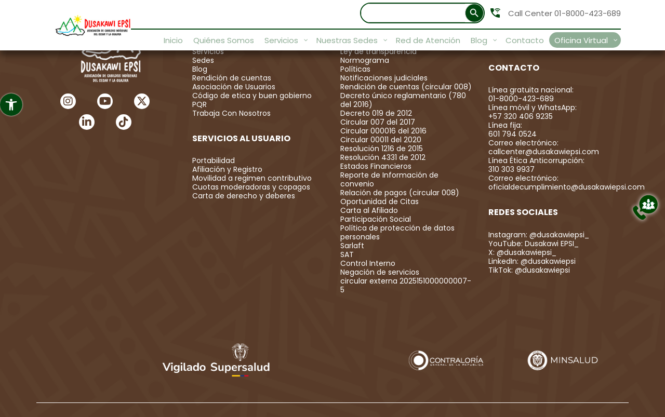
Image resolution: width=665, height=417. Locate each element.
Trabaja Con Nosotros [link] (231, 113)
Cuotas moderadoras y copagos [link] (251, 187)
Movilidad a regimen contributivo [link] (252, 178)
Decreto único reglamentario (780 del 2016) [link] (403, 100)
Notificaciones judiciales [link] (384, 78)
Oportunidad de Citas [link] (379, 201)
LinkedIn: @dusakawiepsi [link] (532, 261)
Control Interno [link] (367, 263)
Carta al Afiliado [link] (369, 210)
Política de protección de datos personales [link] (397, 232)
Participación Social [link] (375, 219)
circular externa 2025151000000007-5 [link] (405, 285)
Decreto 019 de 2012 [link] (376, 113)
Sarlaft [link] (352, 245)
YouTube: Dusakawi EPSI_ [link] (533, 243)
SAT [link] (347, 254)
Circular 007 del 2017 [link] (377, 122)
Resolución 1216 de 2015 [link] (381, 148)
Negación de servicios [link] (379, 272)
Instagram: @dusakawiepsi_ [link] (538, 235)
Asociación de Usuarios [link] (233, 87)
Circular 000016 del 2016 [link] (383, 131)
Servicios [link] (208, 51)
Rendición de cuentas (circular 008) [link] (406, 87)
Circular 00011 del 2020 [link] (380, 139)
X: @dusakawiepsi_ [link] (522, 252)
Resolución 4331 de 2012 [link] (382, 157)
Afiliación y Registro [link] (227, 169)
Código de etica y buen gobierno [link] (252, 95)
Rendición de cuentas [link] (231, 78)
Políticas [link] (355, 69)
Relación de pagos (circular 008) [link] (399, 192)
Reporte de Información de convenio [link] (389, 179)
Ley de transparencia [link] (378, 51)
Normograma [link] (364, 60)
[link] (11, 104)
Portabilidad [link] (213, 160)
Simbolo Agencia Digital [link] (588, 398)
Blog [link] (199, 69)
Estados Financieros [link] (375, 166)
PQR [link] (199, 104)
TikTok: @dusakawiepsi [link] (529, 270)
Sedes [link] (203, 60)
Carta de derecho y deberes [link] (243, 196)
